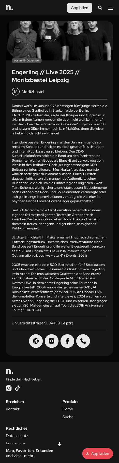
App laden (79, 7)
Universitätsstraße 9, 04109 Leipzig (42, 323)
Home (67, 409)
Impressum (15, 443)
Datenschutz (17, 435)
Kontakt (12, 409)
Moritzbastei (28, 91)
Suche (68, 416)
